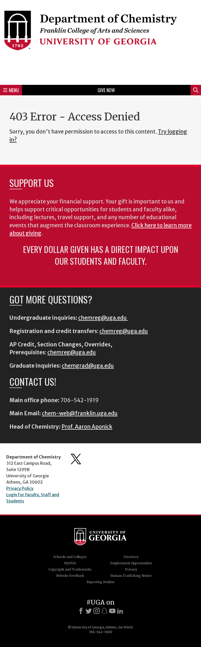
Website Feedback (70, 576)
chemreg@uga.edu (103, 317)
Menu (11, 90)
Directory (131, 557)
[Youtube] (112, 611)
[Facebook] (81, 611)
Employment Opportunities (131, 563)
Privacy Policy (20, 488)
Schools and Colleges (70, 557)
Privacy (131, 569)
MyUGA (70, 563)
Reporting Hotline (101, 582)
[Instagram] (96, 611)
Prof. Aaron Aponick (87, 426)
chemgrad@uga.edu (88, 365)
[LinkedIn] (120, 611)
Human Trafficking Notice (131, 576)
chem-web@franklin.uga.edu (80, 413)
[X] (89, 611)
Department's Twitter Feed (76, 459)
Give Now (106, 90)
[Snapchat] (104, 611)
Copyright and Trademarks (70, 569)
